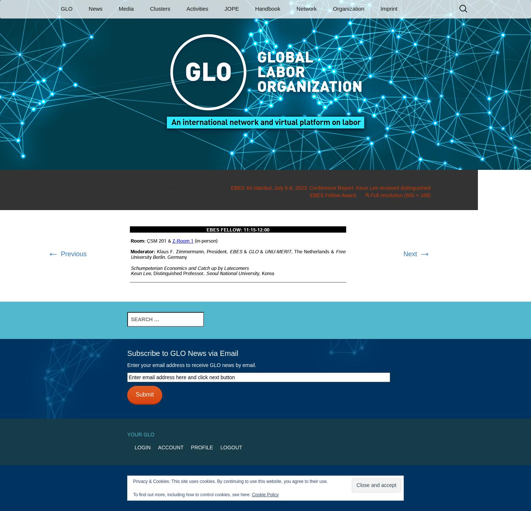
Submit (145, 394)
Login (143, 447)
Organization (348, 9)
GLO (67, 9)
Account (171, 447)
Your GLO (141, 435)
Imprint (389, 9)
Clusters (160, 9)
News (96, 9)
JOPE (232, 9)
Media (126, 9)
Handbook (267, 9)
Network (306, 9)
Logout (231, 447)
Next (417, 254)
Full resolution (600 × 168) (401, 195)
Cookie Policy (265, 494)
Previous (67, 254)
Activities (197, 9)
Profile (202, 447)
